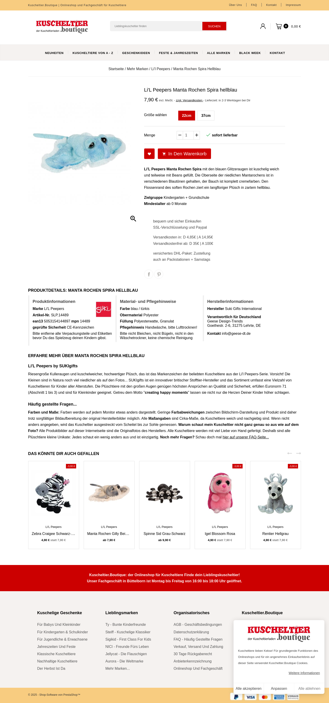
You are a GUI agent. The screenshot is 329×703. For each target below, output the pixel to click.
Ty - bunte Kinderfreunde (125, 624)
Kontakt (271, 5)
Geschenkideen (136, 53)
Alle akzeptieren (248, 688)
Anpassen (279, 688)
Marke (38, 309)
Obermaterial (131, 315)
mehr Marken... (117, 668)
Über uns (235, 5)
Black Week (250, 53)
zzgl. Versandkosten (189, 100)
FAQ (254, 5)
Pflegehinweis (132, 327)
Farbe (125, 309)
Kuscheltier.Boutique (262, 613)
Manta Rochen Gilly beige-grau (113, 534)
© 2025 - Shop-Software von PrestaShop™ (54, 694)
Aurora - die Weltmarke (124, 661)
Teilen (148, 274)
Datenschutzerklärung (191, 632)
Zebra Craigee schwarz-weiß (56, 534)
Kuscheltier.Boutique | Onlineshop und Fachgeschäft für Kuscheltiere (77, 5)
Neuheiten (54, 53)
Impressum (293, 5)
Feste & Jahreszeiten (178, 53)
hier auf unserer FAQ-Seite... (246, 437)
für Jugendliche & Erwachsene (62, 639)
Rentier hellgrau (275, 534)
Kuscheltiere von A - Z (93, 53)
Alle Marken (218, 53)
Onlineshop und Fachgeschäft (198, 668)
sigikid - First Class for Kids (128, 639)
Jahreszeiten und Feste (56, 647)
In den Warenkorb (184, 153)
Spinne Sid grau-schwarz (164, 534)
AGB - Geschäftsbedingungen (198, 624)
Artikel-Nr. (41, 315)
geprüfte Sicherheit (49, 327)
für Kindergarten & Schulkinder (62, 632)
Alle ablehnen (309, 688)
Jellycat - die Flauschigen (126, 654)
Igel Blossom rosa (220, 534)
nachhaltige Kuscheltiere (57, 661)
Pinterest (158, 274)
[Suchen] (168, 26)
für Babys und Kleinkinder (58, 624)
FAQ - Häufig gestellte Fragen (198, 639)
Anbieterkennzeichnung (193, 661)
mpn (75, 321)
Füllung (126, 321)
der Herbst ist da (51, 668)
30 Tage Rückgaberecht (193, 654)
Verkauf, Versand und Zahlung (198, 647)
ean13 (38, 321)
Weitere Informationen (304, 673)
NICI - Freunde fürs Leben (127, 647)
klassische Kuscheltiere (56, 654)
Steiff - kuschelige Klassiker (128, 632)
